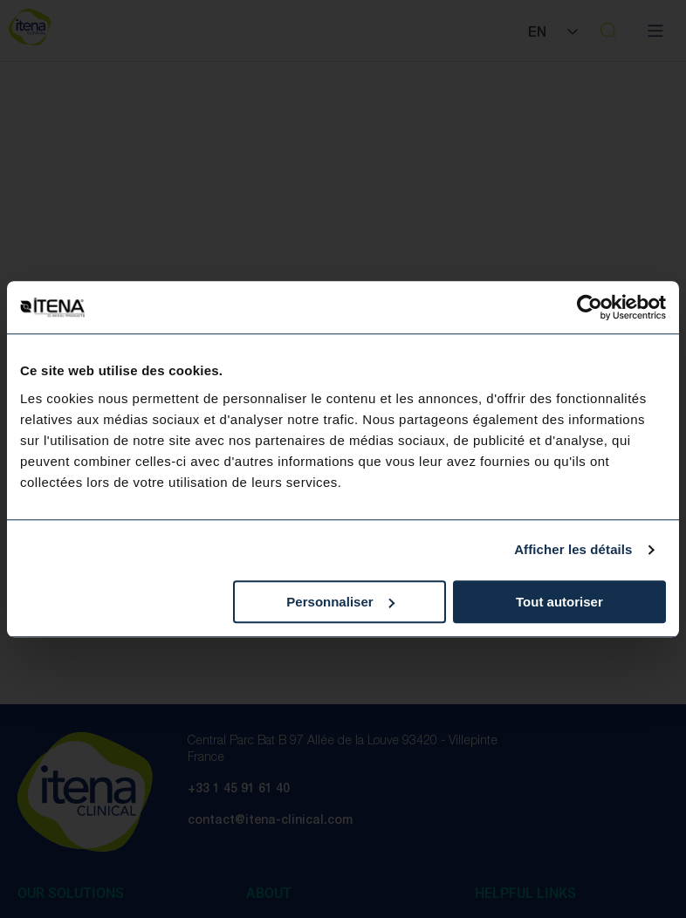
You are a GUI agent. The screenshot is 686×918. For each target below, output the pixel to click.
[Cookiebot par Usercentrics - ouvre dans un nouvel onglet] (589, 307)
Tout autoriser (559, 601)
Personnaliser (340, 601)
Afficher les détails (573, 549)
